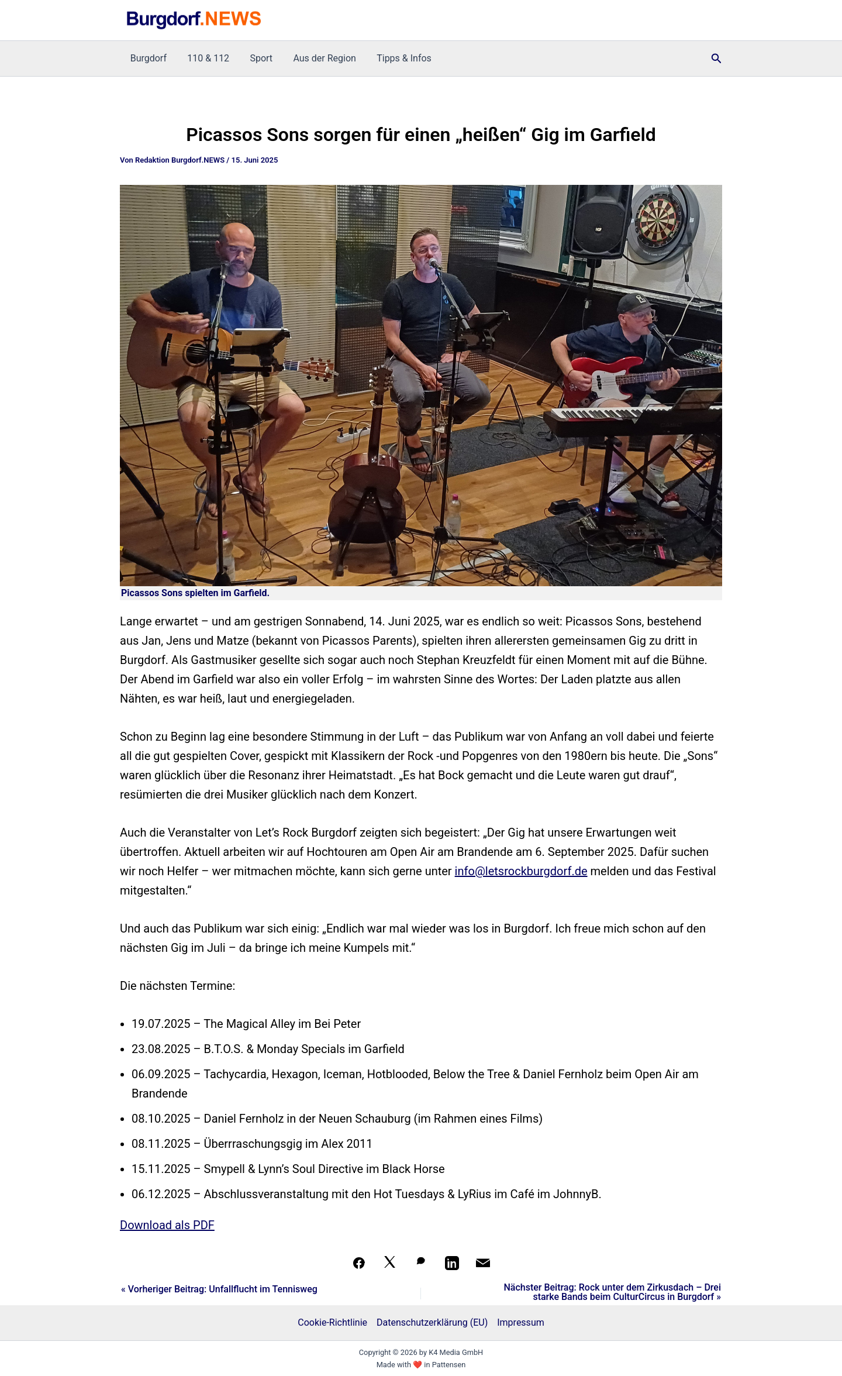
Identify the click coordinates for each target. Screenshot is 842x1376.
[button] (716, 59)
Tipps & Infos (395, 58)
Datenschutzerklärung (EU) (432, 1322)
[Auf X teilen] (390, 1263)
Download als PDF (167, 1225)
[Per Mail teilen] (483, 1263)
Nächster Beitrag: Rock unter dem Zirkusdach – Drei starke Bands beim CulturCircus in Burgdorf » (612, 1292)
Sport (256, 58)
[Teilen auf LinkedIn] (452, 1263)
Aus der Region (318, 58)
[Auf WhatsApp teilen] (421, 1263)
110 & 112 (205, 58)
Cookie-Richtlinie (332, 1322)
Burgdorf (147, 58)
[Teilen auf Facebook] (359, 1263)
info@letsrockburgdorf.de (521, 871)
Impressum (520, 1322)
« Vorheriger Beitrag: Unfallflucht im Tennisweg (219, 1289)
